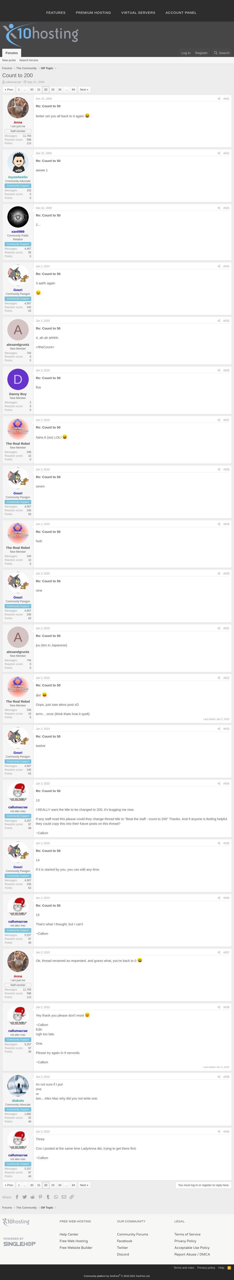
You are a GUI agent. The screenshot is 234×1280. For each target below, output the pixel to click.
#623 (226, 208)
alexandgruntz (18, 344)
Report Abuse (185, 1254)
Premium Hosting (93, 12)
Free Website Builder (76, 1248)
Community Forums (132, 1234)
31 (38, 89)
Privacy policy (206, 1267)
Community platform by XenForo (117, 1276)
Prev (10, 89)
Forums (12, 53)
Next (83, 89)
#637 (226, 952)
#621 (226, 98)
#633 (226, 728)
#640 (226, 1131)
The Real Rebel (18, 443)
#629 (226, 524)
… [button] (25, 89)
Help (221, 1267)
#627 (226, 420)
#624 (226, 266)
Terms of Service (187, 1234)
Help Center (69, 1234)
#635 (226, 843)
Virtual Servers (138, 12)
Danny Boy (17, 394)
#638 (226, 1007)
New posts (9, 60)
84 (73, 89)
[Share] (219, 98)
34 (59, 89)
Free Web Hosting (74, 1241)
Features (56, 12)
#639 (226, 1076)
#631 (226, 628)
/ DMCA (203, 1254)
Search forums (28, 60)
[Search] (222, 53)
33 (52, 89)
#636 (226, 898)
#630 (226, 573)
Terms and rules (184, 1267)
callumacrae (13, 82)
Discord (123, 1254)
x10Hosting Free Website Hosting (15, 1222)
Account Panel (181, 12)
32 (45, 89)
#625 (226, 320)
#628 (226, 469)
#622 (226, 153)
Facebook (124, 1241)
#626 (226, 370)
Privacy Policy (185, 1241)
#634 (226, 783)
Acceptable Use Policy (192, 1248)
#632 (226, 677)
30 (31, 89)
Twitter (122, 1248)
